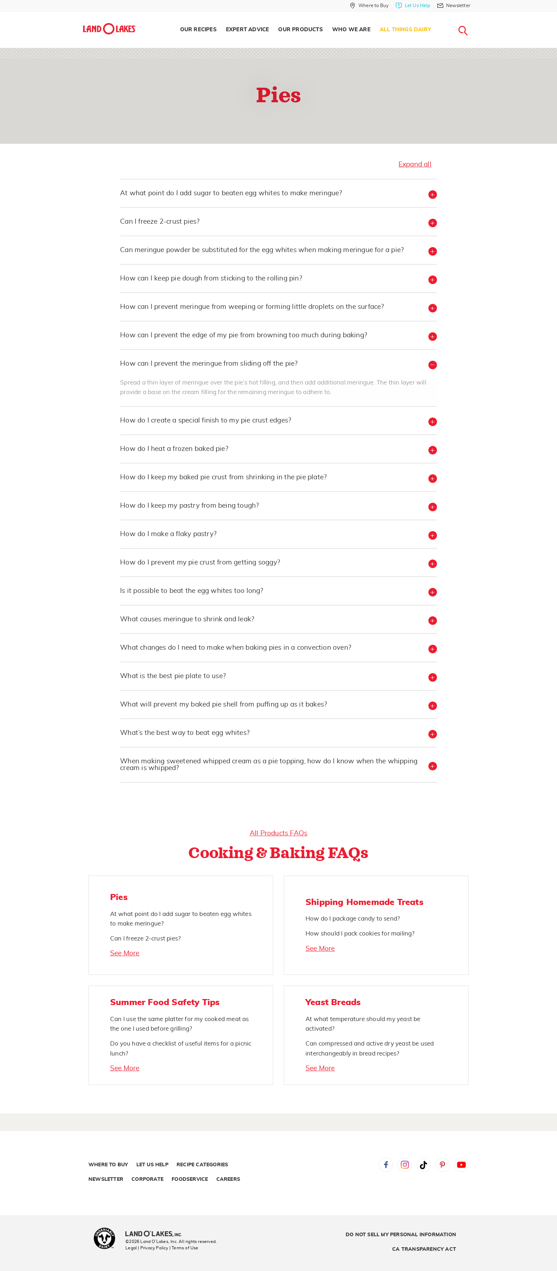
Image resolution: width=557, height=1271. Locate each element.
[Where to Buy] (369, 5)
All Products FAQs (278, 833)
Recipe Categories (202, 1164)
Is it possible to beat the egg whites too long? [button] (191, 591)
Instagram (405, 1165)
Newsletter (105, 1179)
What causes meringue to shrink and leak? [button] (187, 619)
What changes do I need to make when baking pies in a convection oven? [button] (235, 647)
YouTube (461, 1165)
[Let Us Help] (412, 5)
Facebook (386, 1165)
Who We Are (351, 29)
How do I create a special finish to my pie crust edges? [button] (205, 420)
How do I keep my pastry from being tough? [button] (189, 505)
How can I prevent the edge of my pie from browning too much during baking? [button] (243, 335)
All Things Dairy (405, 29)
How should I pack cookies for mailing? (360, 934)
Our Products (300, 29)
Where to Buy (108, 1164)
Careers (228, 1179)
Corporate (147, 1179)
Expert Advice (247, 29)
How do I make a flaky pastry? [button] (168, 534)
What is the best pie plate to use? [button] (173, 676)
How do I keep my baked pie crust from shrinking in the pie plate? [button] (223, 477)
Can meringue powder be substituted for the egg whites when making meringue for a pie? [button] (262, 250)
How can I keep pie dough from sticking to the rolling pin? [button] (211, 278)
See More (125, 953)
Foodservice (190, 1179)
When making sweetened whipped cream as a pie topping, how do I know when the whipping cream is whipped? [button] (268, 764)
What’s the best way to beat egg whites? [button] (184, 733)
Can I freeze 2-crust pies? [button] (159, 221)
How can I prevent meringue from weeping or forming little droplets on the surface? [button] (252, 307)
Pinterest (443, 1165)
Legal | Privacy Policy (146, 1248)
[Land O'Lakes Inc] (156, 1234)
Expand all (415, 164)
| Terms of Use (184, 1248)
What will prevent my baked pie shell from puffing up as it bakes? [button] (223, 704)
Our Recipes (198, 29)
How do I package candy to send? (352, 919)
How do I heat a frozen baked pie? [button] (174, 449)
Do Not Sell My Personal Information (401, 1234)
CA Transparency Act (424, 1249)
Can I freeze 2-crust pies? (145, 938)
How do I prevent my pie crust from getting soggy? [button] (200, 562)
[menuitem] (198, 30)
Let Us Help (152, 1164)
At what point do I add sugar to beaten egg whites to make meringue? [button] (231, 193)
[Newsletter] (454, 5)
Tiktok (424, 1165)
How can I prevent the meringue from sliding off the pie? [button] (208, 363)
